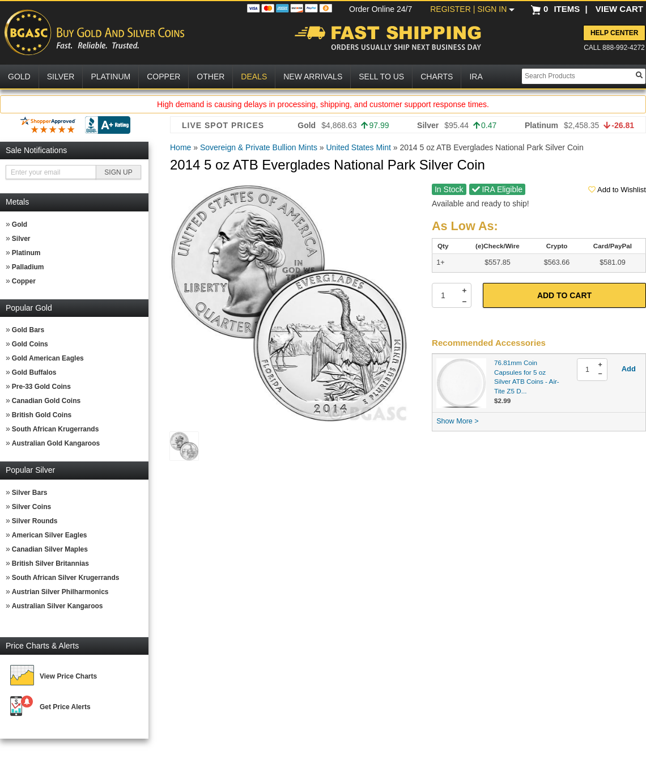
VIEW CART (619, 9)
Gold (19, 224)
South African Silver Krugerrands (66, 578)
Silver (21, 239)
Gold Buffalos (34, 372)
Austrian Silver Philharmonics (60, 592)
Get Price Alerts (65, 707)
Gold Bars (28, 330)
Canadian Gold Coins (46, 401)
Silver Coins (31, 507)
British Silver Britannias (50, 563)
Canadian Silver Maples (50, 549)
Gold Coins (30, 344)
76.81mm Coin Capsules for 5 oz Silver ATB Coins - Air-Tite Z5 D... (526, 377)
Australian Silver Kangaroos (57, 606)
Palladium (28, 267)
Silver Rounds (35, 521)
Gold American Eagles (48, 358)
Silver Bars (30, 493)
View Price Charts (68, 676)
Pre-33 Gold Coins (41, 387)
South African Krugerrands (55, 429)
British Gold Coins (41, 415)
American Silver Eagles (49, 535)
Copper (24, 281)
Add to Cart (564, 295)
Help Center (614, 33)
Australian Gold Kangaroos (56, 443)
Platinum (26, 253)
